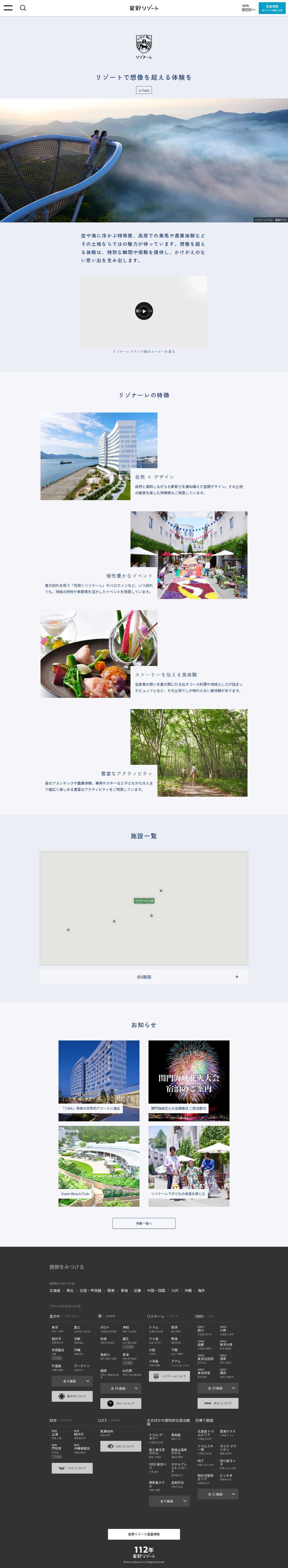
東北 (70, 1290)
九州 (174, 1290)
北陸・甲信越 (90, 1290)
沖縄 (188, 1290)
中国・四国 (156, 1290)
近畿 (137, 1290)
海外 (201, 1290)
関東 (111, 1290)
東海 (124, 1290)
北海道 (55, 1290)
